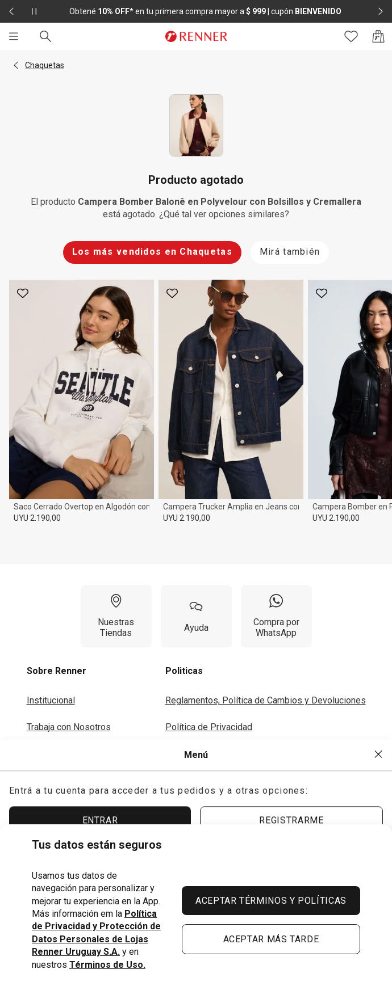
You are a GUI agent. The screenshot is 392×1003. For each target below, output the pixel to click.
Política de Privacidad (208, 727)
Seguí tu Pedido (197, 779)
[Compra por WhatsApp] (276, 616)
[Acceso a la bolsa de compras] (378, 36)
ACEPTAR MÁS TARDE (271, 939)
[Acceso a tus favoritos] (351, 36)
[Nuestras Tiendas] (116, 616)
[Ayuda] (196, 616)
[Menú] (13, 36)
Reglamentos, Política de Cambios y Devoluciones (265, 700)
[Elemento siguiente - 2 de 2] (380, 11)
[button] (15, 65)
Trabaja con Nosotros (69, 727)
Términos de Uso (199, 753)
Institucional (51, 700)
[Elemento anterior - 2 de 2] (11, 11)
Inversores (48, 753)
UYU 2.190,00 (37, 517)
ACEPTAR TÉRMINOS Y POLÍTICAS (271, 900)
